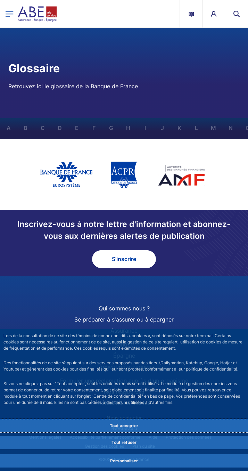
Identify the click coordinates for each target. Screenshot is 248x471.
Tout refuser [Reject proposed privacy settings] (124, 442)
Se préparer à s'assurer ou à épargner (124, 319)
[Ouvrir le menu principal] (10, 13)
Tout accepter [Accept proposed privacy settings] (124, 425)
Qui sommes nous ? (124, 308)
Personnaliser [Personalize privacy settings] (124, 460)
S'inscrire (124, 258)
